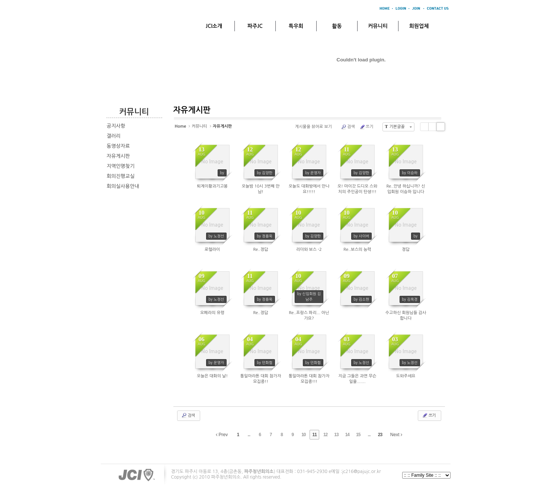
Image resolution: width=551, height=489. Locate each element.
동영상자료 (118, 146)
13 (336, 434)
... (248, 434)
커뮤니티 (378, 26)
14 (347, 434)
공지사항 (116, 126)
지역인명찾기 (121, 166)
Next (396, 434)
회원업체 (419, 26)
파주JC (255, 26)
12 (325, 434)
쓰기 (366, 127)
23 (380, 434)
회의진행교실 (121, 176)
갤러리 (114, 136)
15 (358, 434)
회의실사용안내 (123, 186)
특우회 (296, 26)
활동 (337, 26)
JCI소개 (214, 26)
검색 (348, 127)
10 (303, 434)
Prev (222, 434)
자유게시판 (118, 156)
